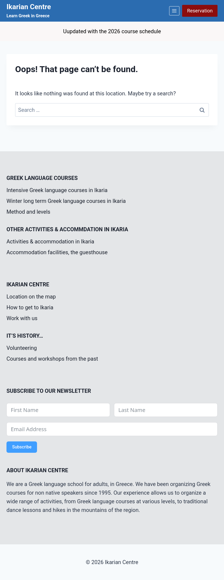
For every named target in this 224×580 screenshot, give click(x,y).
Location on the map (31, 296)
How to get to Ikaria (29, 307)
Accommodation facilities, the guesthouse (57, 252)
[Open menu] (174, 10)
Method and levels (28, 212)
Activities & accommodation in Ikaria (50, 241)
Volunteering (21, 348)
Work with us (21, 318)
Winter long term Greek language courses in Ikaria (66, 201)
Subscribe (21, 447)
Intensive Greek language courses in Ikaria (57, 190)
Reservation (200, 11)
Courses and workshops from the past (52, 359)
